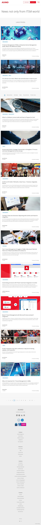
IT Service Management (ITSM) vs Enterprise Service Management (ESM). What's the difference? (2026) (19, 45)
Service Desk (20, 436)
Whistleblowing (20, 505)
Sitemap (20, 518)
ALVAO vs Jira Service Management (20, 476)
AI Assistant (20, 463)
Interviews (16, 95)
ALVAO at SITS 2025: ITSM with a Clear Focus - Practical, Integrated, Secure (19, 182)
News (10, 75)
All (4, 95)
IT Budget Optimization (20, 472)
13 (29, 400)
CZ (21, 521)
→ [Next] (34, 400)
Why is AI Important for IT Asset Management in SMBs (16, 381)
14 (32, 400)
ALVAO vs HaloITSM (20, 483)
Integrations (20, 439)
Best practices (5, 41)
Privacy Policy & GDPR (20, 502)
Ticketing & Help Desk (20, 466)
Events (20, 456)
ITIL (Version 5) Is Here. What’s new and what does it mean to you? (19, 78)
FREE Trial (33, 2)
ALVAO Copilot (20, 464)
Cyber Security (20, 468)
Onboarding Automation (20, 474)
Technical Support (20, 496)
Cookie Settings (37, 523)
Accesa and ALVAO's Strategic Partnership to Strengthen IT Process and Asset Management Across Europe (19, 150)
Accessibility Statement (20, 507)
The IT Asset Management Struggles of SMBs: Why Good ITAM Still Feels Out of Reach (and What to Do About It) (19, 249)
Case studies (20, 448)
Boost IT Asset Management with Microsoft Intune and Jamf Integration (18, 315)
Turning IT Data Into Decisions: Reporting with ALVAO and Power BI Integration (20, 216)
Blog (20, 450)
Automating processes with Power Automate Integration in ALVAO (19, 283)
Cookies (20, 504)
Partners (20, 500)
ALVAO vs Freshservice (20, 487)
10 (25, 400)
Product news (33, 95)
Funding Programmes (20, 509)
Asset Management (20, 434)
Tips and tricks (26, 95)
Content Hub (20, 452)
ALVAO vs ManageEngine (20, 480)
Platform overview (20, 437)
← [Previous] (6, 400)
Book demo (27, 2)
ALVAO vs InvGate (20, 485)
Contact (20, 494)
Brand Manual (20, 511)
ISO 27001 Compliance (20, 470)
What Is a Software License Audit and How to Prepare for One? (18, 117)
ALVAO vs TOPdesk (20, 478)
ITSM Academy (20, 454)
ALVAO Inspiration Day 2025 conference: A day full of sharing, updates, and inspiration (18, 349)
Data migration (20, 441)
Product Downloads (20, 498)
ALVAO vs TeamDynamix (20, 481)
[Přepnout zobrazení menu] (39, 2)
